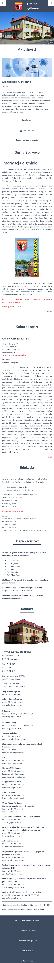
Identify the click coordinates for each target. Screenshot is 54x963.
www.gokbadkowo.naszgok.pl (14, 352)
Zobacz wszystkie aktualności (27, 137)
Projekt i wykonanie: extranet (27, 918)
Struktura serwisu (27, 948)
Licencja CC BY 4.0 (27, 928)
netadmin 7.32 (27, 958)
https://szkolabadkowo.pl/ (12, 508)
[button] (21, 129)
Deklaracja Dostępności (27, 938)
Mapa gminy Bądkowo (12, 304)
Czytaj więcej (27, 120)
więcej (49, 309)
